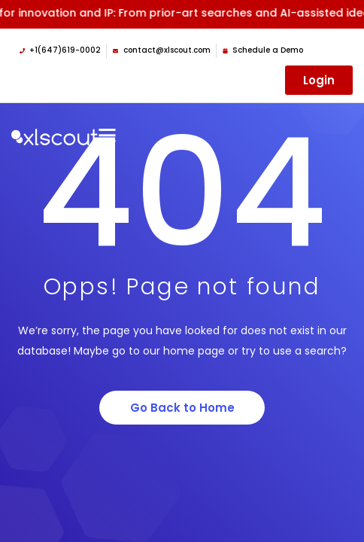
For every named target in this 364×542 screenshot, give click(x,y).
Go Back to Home (182, 408)
